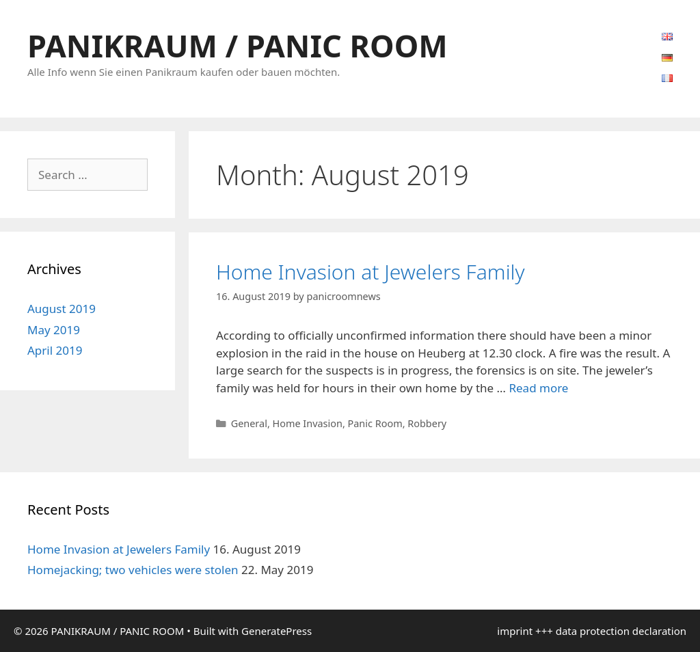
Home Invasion (307, 423)
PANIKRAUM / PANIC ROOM (237, 45)
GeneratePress (276, 631)
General (249, 423)
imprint (515, 631)
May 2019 (53, 330)
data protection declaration (621, 631)
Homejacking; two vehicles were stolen (133, 570)
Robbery (426, 423)
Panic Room (375, 423)
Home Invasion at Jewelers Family (370, 272)
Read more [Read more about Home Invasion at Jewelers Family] (538, 388)
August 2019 (61, 308)
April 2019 (54, 350)
